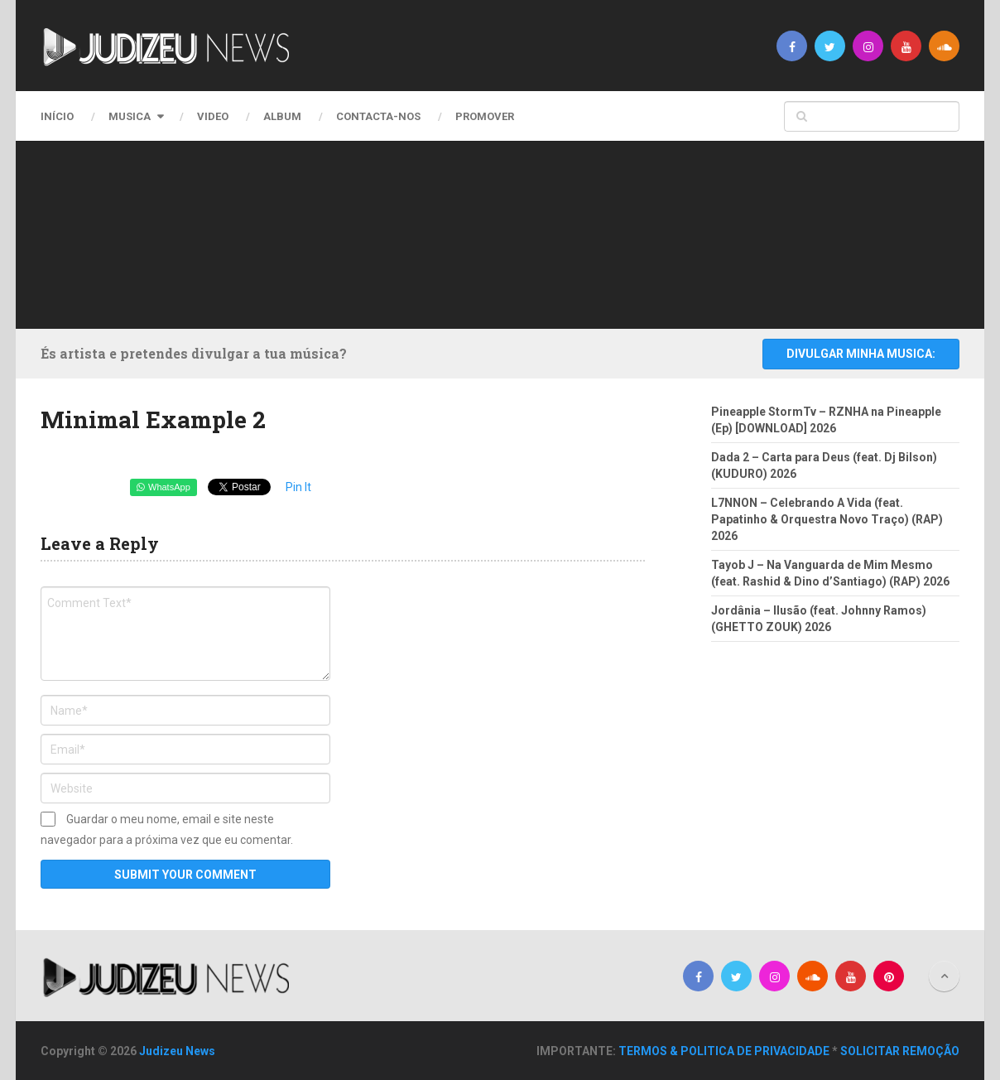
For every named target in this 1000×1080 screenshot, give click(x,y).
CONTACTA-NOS (378, 116)
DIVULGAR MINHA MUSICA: (860, 353)
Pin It (298, 487)
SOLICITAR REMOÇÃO (899, 1051)
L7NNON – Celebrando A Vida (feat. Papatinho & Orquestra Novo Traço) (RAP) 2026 (827, 519)
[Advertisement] (496, 232)
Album (282, 116)
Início (57, 116)
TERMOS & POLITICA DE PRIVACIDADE (723, 1051)
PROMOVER (484, 116)
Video (212, 116)
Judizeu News (177, 1051)
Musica (129, 116)
